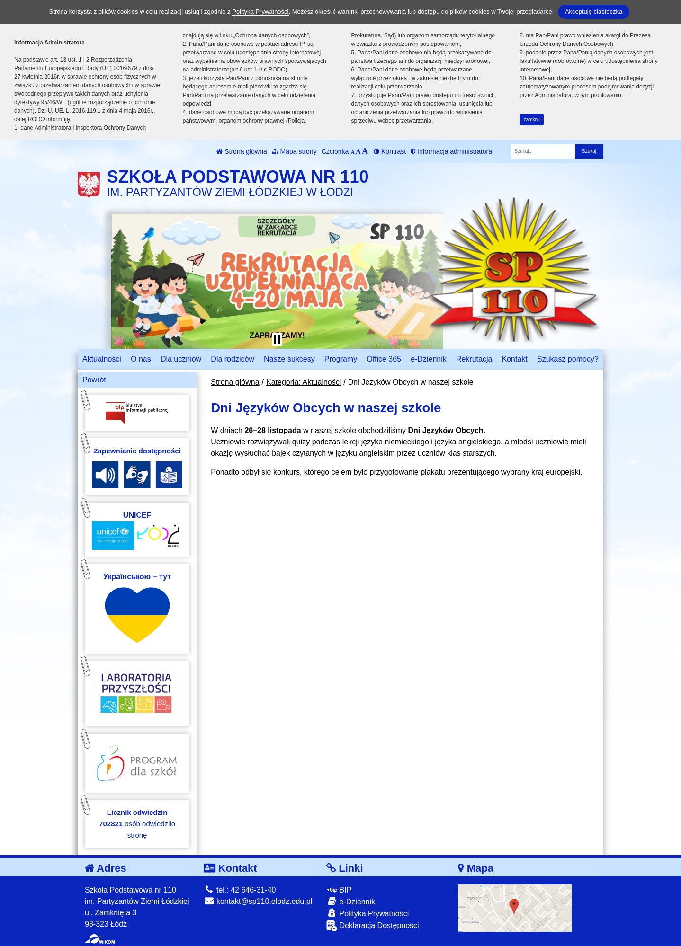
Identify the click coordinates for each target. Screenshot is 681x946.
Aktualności (101, 359)
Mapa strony (294, 151)
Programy (340, 359)
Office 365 (384, 359)
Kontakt (515, 359)
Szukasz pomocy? (568, 359)
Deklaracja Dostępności (372, 925)
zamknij (532, 119)
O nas (141, 359)
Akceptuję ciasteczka (593, 11)
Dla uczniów (181, 359)
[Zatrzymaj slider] (277, 339)
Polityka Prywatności (367, 913)
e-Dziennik (429, 359)
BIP (338, 890)
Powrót (94, 380)
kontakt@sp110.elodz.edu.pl (258, 901)
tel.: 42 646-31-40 (240, 890)
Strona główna (241, 151)
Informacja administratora (451, 151)
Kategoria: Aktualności (303, 382)
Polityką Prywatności (260, 11)
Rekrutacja (474, 359)
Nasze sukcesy (289, 359)
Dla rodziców (232, 359)
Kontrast (390, 151)
